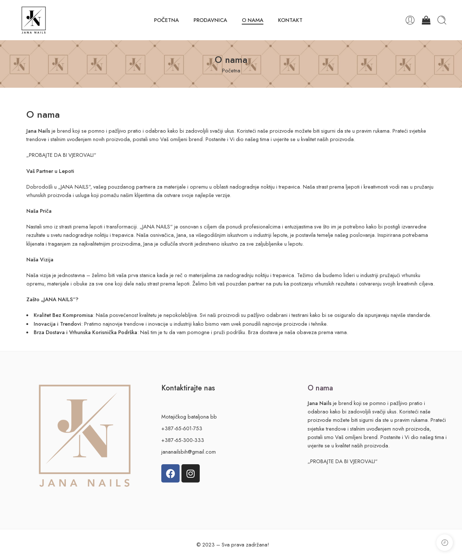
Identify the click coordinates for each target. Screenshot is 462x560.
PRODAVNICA (210, 20)
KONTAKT (290, 20)
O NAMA (252, 20)
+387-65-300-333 (182, 440)
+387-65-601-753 (181, 428)
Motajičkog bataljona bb (189, 416)
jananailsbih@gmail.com (188, 451)
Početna (231, 70)
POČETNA (166, 20)
